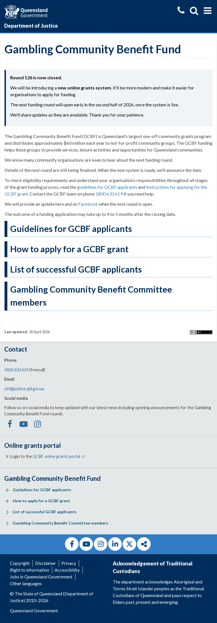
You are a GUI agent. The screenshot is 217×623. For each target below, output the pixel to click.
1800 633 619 (109, 193)
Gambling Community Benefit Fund (52, 478)
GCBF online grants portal (59, 456)
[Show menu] (207, 10)
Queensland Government (34, 610)
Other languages (26, 583)
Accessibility (67, 569)
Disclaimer (45, 563)
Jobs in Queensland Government (41, 576)
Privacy (68, 563)
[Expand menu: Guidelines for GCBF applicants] (7, 490)
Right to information (29, 569)
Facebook (88, 204)
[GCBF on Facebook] (9, 425)
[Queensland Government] (25, 11)
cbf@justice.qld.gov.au (24, 388)
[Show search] (194, 10)
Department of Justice (31, 26)
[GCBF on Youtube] (23, 425)
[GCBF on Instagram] (37, 425)
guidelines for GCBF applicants (107, 187)
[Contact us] (181, 11)
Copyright (20, 563)
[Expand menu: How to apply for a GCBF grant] (7, 501)
